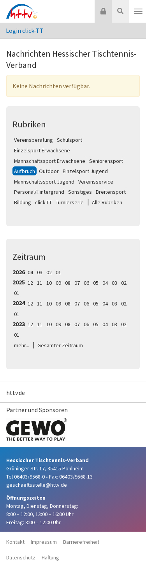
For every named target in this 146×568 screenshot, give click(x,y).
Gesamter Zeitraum (60, 345)
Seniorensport (106, 160)
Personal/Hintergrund (39, 191)
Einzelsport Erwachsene (42, 150)
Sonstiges (80, 191)
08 (67, 282)
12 (30, 282)
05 (96, 282)
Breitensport (111, 191)
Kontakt (15, 541)
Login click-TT (25, 30)
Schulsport (69, 139)
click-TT (43, 202)
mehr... (21, 345)
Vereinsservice (95, 181)
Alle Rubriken (107, 202)
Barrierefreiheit (81, 541)
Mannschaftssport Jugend (44, 181)
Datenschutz (20, 557)
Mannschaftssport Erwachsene (49, 160)
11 (39, 282)
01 (58, 272)
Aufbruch (24, 171)
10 (49, 282)
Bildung (22, 202)
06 (86, 282)
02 (49, 272)
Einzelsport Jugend (85, 171)
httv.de (15, 393)
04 (30, 272)
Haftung (50, 557)
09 (58, 282)
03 (39, 272)
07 (77, 282)
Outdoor (49, 171)
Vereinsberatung (33, 139)
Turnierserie (70, 202)
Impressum (44, 541)
